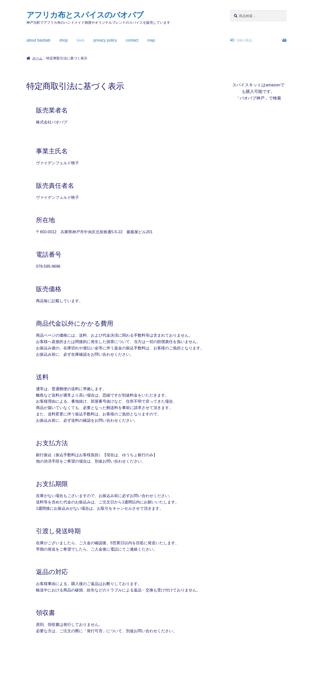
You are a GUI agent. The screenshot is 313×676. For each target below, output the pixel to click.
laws (81, 40)
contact (132, 40)
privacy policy (105, 40)
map (151, 40)
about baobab (38, 40)
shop (63, 40)
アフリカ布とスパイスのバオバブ (85, 15)
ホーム (37, 58)
